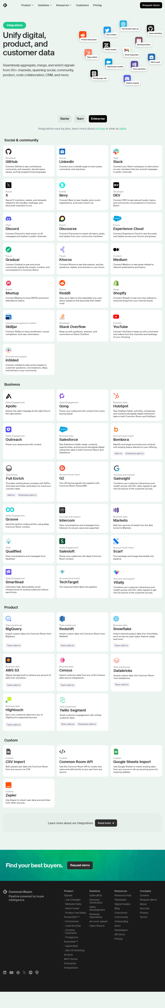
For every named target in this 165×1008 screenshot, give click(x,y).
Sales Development (97, 925)
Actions (68, 970)
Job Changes (73, 916)
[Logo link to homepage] (29, 908)
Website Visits (73, 920)
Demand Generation (95, 917)
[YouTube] (11, 989)
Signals (68, 911)
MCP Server (71, 975)
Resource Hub (123, 911)
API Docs (120, 950)
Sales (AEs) (95, 911)
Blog (117, 924)
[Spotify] (30, 989)
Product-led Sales (75, 929)
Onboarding (121, 937)
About (143, 920)
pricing (100, 129)
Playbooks (120, 916)
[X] (24, 989)
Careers (144, 911)
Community (121, 933)
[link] (5, 5)
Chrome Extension (71, 948)
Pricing (97, 5)
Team (80, 119)
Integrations (71, 984)
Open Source (97, 942)
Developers (121, 946)
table (122, 129)
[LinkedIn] (5, 989)
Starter (64, 119)
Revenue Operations (95, 932)
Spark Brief (71, 962)
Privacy (144, 929)
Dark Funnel (72, 924)
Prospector (71, 953)
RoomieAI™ (71, 957)
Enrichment (72, 937)
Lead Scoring (73, 942)
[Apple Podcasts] (37, 989)
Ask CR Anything (74, 966)
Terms (143, 933)
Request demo (151, 5)
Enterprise (98, 119)
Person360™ (71, 933)
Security (144, 924)
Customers (82, 5)
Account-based (98, 937)
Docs (117, 942)
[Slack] (18, 989)
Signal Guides (122, 920)
